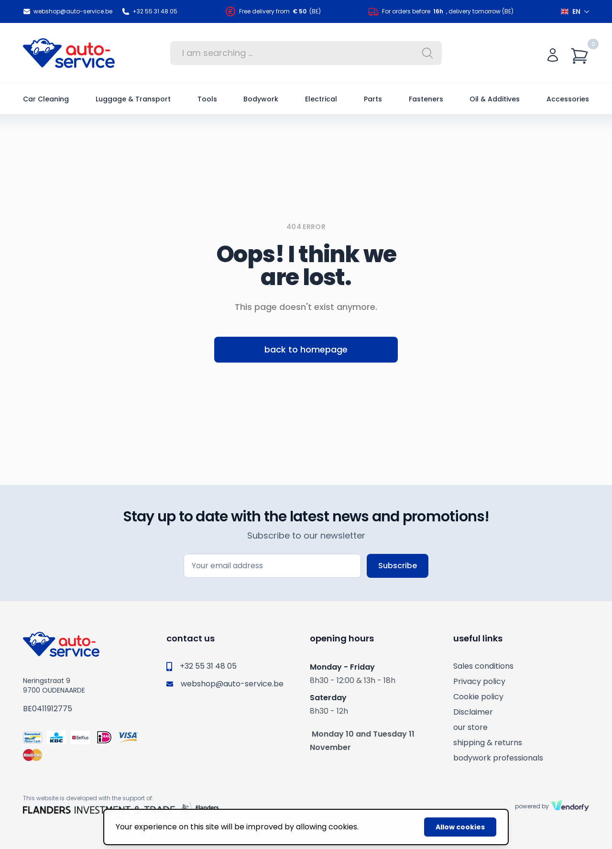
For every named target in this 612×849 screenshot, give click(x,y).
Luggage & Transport (133, 99)
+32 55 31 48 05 (149, 11)
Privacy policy (479, 681)
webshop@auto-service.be (67, 11)
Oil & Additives (495, 99)
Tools (207, 99)
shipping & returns (487, 742)
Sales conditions (483, 666)
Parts (373, 99)
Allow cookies (460, 827)
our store (470, 727)
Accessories (567, 99)
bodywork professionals (498, 757)
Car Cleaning (46, 99)
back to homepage (306, 349)
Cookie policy (478, 696)
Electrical (321, 99)
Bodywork (260, 99)
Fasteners (426, 99)
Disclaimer (473, 711)
